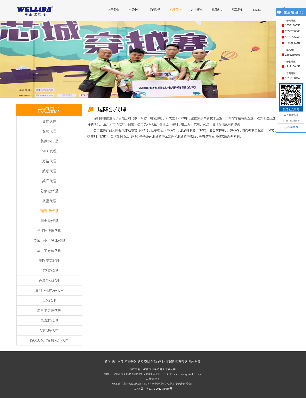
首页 (107, 361)
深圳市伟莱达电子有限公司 (159, 369)
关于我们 (117, 361)
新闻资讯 (143, 361)
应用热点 (181, 361)
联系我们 (194, 361)
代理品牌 (156, 361)
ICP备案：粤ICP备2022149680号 (153, 388)
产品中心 (130, 361)
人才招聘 (169, 361)
